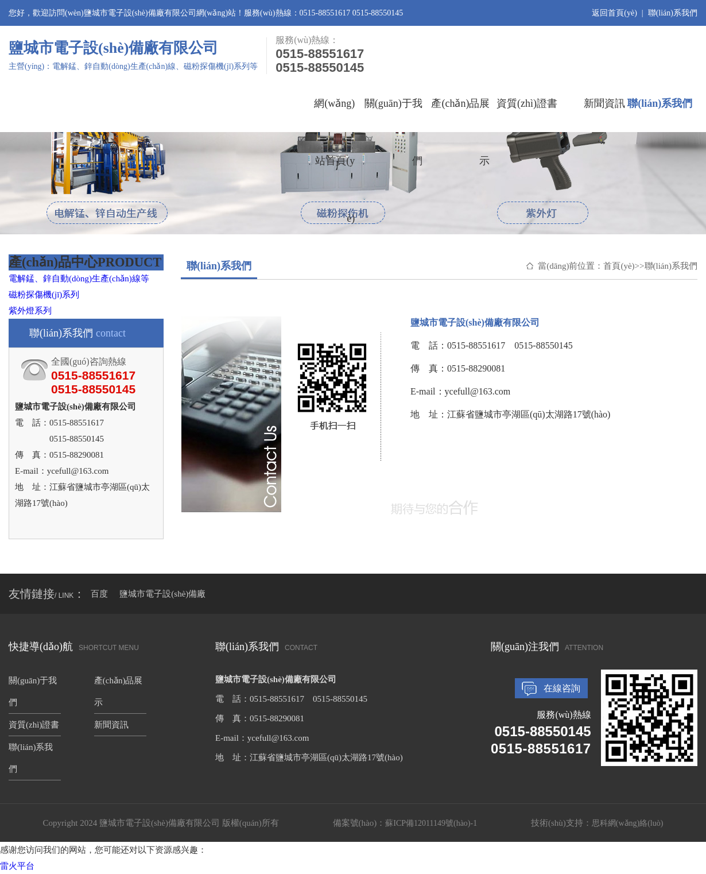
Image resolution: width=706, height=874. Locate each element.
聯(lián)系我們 (672, 13)
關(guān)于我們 (393, 115)
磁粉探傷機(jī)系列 (44, 294)
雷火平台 (17, 866)
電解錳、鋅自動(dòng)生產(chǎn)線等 (79, 278)
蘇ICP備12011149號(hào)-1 (431, 823)
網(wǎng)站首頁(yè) (334, 115)
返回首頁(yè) (614, 13)
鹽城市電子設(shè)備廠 (162, 593)
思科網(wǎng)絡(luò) (628, 823)
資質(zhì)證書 (526, 103)
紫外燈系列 (30, 310)
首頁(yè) (618, 265)
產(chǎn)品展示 (460, 115)
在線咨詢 (562, 688)
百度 (99, 593)
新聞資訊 (604, 103)
